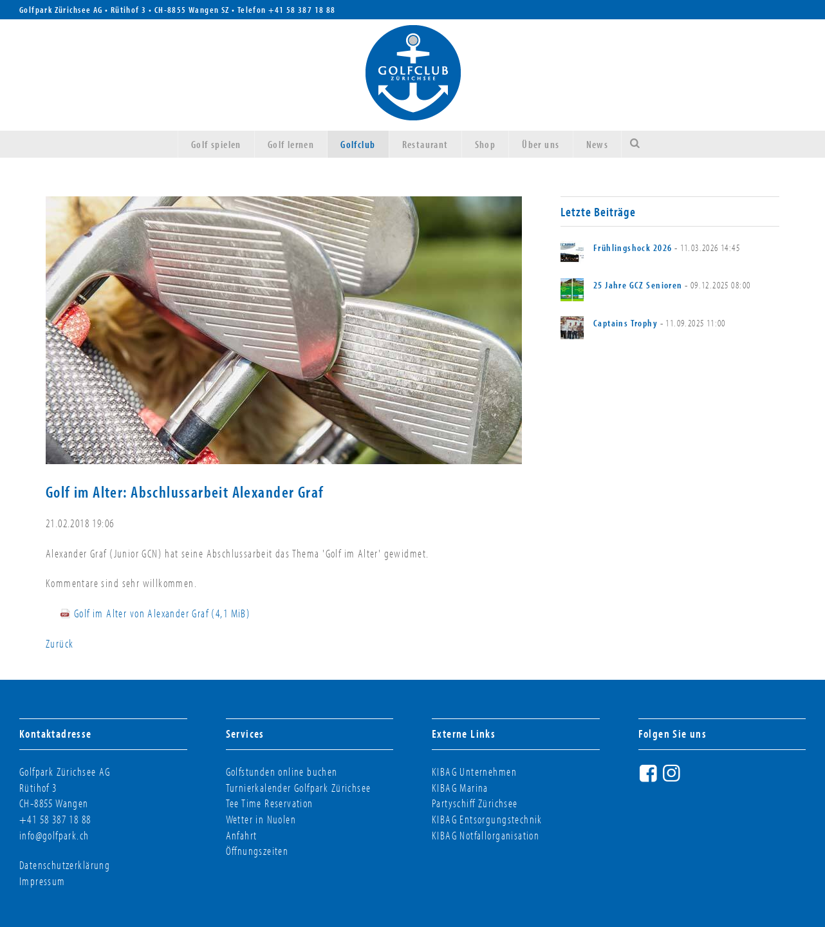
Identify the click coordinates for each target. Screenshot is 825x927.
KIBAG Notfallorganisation (485, 835)
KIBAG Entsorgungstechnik (487, 819)
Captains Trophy (625, 323)
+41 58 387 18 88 (302, 9)
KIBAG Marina (460, 787)
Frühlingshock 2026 (632, 247)
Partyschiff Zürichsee (475, 803)
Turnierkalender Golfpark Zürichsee (298, 787)
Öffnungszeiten (257, 850)
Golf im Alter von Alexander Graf (162, 613)
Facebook (650, 778)
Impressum (42, 881)
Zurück (59, 643)
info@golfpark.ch (54, 835)
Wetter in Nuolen (261, 819)
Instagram (673, 778)
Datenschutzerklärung (64, 864)
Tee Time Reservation (269, 803)
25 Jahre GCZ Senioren (638, 285)
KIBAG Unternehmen (474, 771)
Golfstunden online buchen (282, 771)
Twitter (696, 778)
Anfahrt (241, 835)
